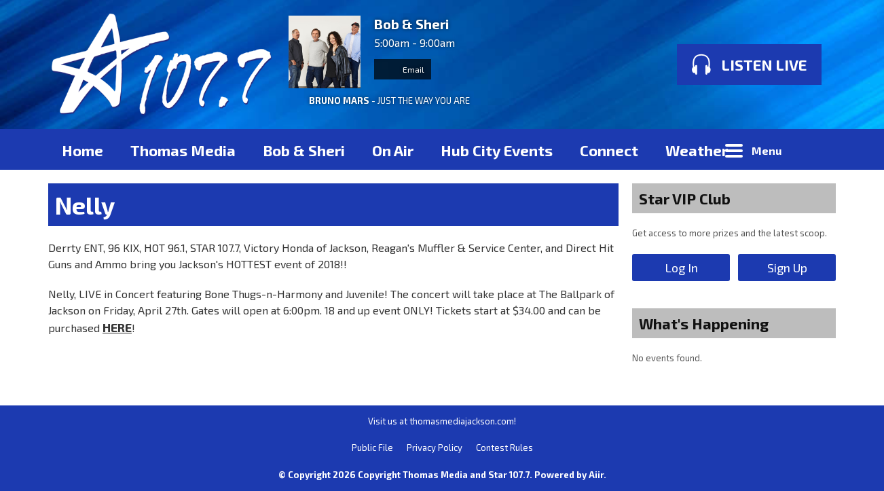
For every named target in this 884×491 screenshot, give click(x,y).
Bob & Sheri (304, 150)
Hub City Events (497, 150)
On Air (392, 150)
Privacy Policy (434, 447)
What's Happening (704, 323)
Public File (372, 447)
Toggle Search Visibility (815, 149)
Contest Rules (504, 447)
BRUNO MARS (339, 100)
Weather (696, 150)
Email (402, 69)
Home (82, 150)
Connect (609, 150)
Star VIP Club (685, 198)
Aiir (596, 474)
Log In (681, 267)
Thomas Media (183, 150)
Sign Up (787, 267)
